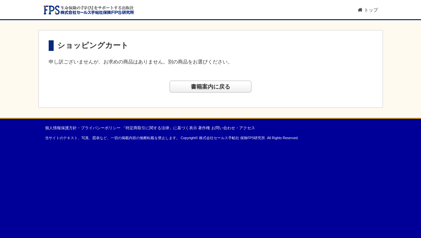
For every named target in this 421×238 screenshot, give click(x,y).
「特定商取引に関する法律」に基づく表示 (159, 128)
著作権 (204, 128)
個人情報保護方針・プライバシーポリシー (83, 128)
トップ (368, 10)
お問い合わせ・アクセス (233, 128)
